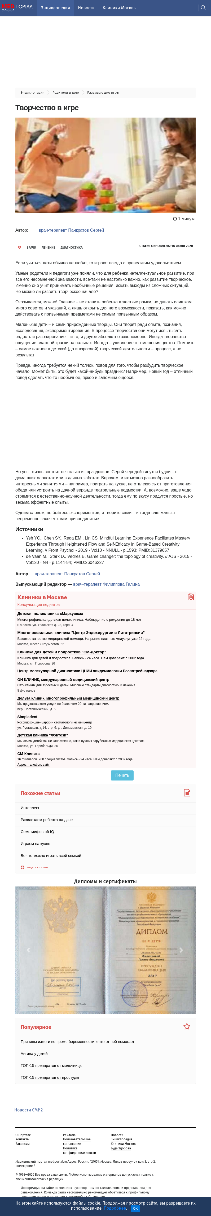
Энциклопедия (55, 7)
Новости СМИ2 (28, 1107)
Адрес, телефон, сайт (33, 762)
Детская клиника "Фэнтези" (42, 733)
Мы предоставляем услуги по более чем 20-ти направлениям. (63, 701)
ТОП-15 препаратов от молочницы (50, 1063)
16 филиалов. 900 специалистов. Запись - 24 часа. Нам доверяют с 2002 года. (75, 757)
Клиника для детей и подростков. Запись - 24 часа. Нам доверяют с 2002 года (75, 656)
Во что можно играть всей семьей (50, 853)
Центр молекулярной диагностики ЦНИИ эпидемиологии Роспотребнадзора (87, 668)
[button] (28, 948)
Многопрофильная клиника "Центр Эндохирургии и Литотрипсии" (78, 631)
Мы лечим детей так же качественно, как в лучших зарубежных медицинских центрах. (81, 738)
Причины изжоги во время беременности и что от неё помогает (75, 1039)
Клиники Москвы (120, 7)
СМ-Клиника (28, 751)
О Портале (23, 1133)
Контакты (22, 1137)
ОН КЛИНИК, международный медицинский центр (63, 677)
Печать (122, 773)
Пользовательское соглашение (77, 1139)
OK (135, 1208)
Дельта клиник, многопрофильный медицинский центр (68, 696)
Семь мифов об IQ (37, 829)
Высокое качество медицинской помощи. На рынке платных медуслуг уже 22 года (78, 637)
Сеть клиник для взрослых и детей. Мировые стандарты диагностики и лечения (76, 683)
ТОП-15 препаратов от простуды (49, 1075)
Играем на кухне (35, 841)
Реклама (69, 1133)
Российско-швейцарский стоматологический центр (54, 720)
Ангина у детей (34, 1051)
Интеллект (30, 805)
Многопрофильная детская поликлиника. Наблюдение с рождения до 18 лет (73, 619)
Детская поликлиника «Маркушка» (49, 613)
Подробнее (115, 1208)
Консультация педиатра (37, 604)
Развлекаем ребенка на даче (46, 817)
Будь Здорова (121, 1146)
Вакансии (22, 1141)
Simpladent (27, 714)
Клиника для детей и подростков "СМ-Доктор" (60, 650)
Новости (86, 7)
